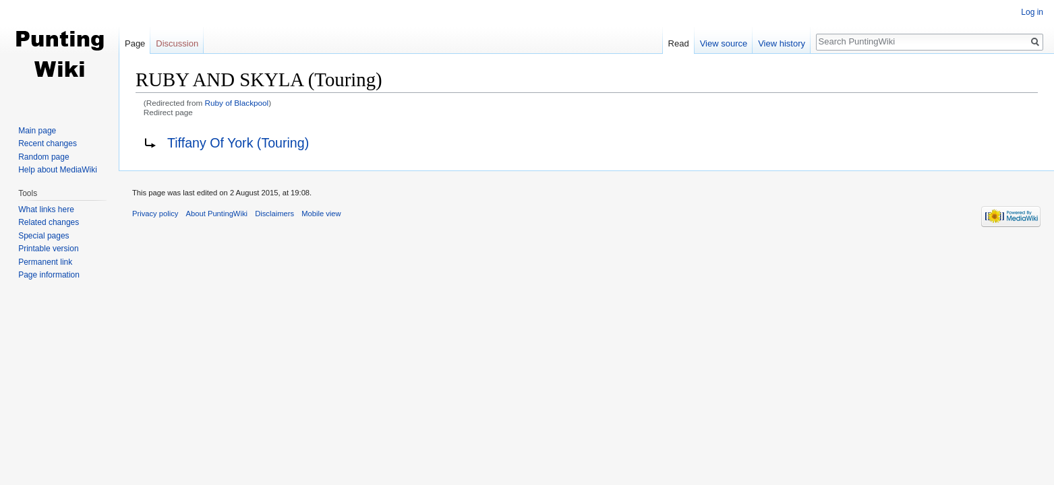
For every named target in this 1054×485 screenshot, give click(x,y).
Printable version (48, 248)
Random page (43, 157)
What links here (46, 209)
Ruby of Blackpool (237, 102)
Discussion (177, 43)
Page (135, 43)
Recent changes (47, 143)
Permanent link (45, 262)
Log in (1032, 12)
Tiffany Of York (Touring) (238, 142)
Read (678, 43)
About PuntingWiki (216, 213)
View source (724, 43)
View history (781, 43)
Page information (49, 275)
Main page (37, 130)
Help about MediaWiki (57, 169)
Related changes (48, 222)
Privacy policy (155, 213)
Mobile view (321, 213)
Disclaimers (274, 213)
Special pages (43, 235)
